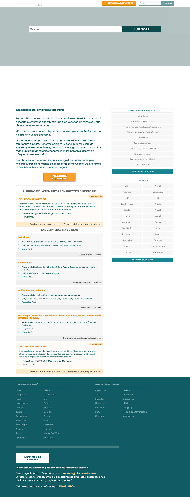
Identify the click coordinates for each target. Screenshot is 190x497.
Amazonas (158, 252)
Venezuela (128, 416)
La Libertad (158, 192)
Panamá (99, 407)
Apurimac (127, 252)
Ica (158, 198)
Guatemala (128, 399)
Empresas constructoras (142, 121)
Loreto (127, 210)
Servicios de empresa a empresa (45, 224)
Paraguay (127, 407)
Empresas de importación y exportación (82, 224)
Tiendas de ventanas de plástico (86, 282)
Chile (97, 394)
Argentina (100, 390)
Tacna (158, 222)
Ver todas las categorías (143, 171)
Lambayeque (127, 204)
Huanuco (158, 234)
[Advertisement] (95, 85)
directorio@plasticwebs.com (78, 473)
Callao (158, 186)
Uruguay (99, 416)
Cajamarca (127, 222)
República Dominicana (135, 412)
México (126, 403)
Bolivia (126, 390)
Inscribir (59, 177)
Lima (24, 249)
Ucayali (158, 216)
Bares (98, 254)
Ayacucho (127, 240)
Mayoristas (142, 116)
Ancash (158, 210)
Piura (127, 198)
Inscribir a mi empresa (119, 3)
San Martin (127, 228)
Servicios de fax (142, 164)
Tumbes (158, 240)
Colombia (128, 394)
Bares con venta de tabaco (142, 159)
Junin (127, 216)
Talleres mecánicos (142, 154)
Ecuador (99, 399)
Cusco (158, 204)
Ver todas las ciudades (142, 260)
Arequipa (26, 302)
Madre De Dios (158, 246)
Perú (97, 412)
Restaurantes (86, 254)
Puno (158, 228)
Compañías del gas (142, 143)
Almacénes (84, 308)
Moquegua (127, 234)
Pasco (127, 246)
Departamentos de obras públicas (142, 132)
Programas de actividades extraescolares (82, 338)
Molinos (97, 308)
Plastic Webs (66, 486)
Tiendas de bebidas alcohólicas (142, 148)
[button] (167, 3)
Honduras (100, 403)
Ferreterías (142, 137)
